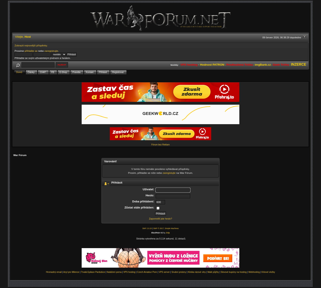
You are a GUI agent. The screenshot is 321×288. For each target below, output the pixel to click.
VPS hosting (129, 272)
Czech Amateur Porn (147, 272)
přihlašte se (31, 50)
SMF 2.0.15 (147, 228)
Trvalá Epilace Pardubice (93, 272)
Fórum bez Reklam (160, 144)
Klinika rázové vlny (197, 272)
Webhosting (254, 272)
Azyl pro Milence (71, 272)
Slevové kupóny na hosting (234, 272)
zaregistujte (169, 172)
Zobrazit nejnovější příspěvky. (31, 45)
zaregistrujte (51, 50)
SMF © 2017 (158, 228)
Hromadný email (54, 272)
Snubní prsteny (179, 272)
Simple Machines (172, 228)
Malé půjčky (213, 272)
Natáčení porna (114, 272)
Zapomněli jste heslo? (160, 218)
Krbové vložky (268, 272)
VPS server (164, 272)
